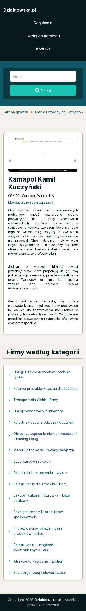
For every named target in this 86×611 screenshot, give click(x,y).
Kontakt (43, 49)
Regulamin (43, 23)
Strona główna (15, 112)
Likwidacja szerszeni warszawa (30, 202)
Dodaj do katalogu (43, 36)
